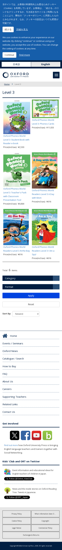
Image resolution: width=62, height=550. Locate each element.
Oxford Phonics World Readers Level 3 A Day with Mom (43, 194)
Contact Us (8, 411)
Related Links (10, 404)
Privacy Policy (17, 514)
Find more (24, 54)
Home (7, 84)
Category (10, 278)
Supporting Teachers (14, 396)
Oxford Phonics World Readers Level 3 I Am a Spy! (43, 250)
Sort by (6, 313)
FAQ (4, 373)
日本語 (16, 64)
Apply (31, 295)
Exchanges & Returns (31, 535)
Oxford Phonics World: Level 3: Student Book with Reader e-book (16, 139)
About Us (7, 381)
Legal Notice (16, 528)
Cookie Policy (17, 521)
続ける (8, 29)
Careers (7, 389)
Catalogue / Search (13, 358)
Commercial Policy (45, 528)
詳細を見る (22, 29)
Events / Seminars (12, 343)
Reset (31, 304)
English (45, 64)
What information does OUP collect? (47, 514)
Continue (9, 54)
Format (9, 286)
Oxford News (10, 351)
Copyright (45, 521)
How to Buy (9, 366)
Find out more (11, 445)
